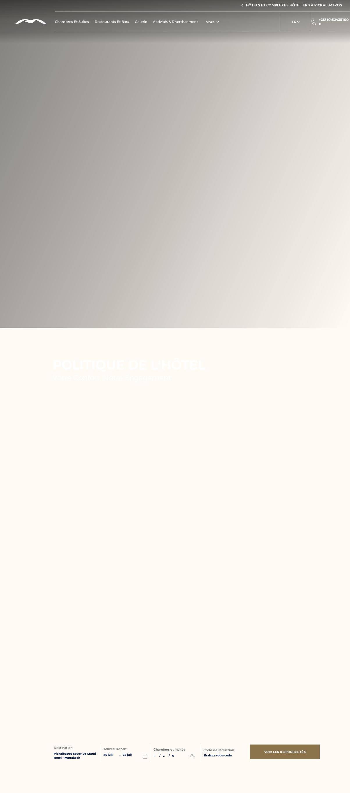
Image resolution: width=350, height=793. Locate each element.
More (212, 22)
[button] (295, 21)
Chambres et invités (169, 750)
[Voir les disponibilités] (286, 753)
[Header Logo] (27, 21)
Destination (63, 748)
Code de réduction (218, 750)
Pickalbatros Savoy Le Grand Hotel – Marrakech (75, 756)
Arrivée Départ (115, 749)
